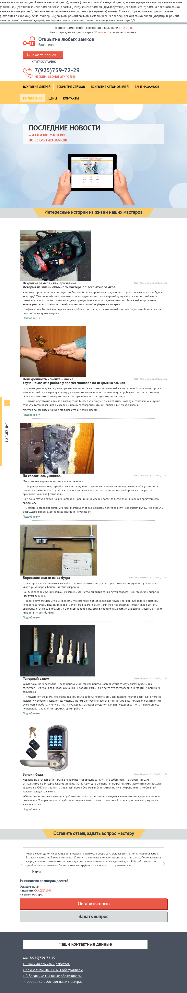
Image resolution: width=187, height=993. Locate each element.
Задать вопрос (93, 916)
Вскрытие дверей (37, 87)
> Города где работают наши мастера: (52, 981)
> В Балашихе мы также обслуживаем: (52, 975)
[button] (26, 862)
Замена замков (147, 87)
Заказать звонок (43, 55)
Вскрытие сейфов (71, 87)
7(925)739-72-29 (57, 70)
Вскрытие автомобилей (110, 87)
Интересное (32, 98)
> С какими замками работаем (46, 964)
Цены (52, 98)
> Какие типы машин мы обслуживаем (53, 970)
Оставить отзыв (94, 904)
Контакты (71, 98)
